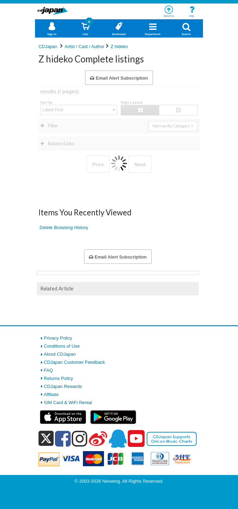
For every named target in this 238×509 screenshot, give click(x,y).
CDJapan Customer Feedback (74, 362)
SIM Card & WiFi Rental (68, 402)
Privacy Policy (58, 338)
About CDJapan (60, 354)
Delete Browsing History (64, 227)
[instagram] (80, 438)
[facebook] (63, 438)
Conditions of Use (62, 346)
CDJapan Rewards (63, 386)
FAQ (48, 370)
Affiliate (51, 394)
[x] (46, 439)
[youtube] (136, 439)
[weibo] (98, 438)
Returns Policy (58, 378)
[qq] (117, 438)
